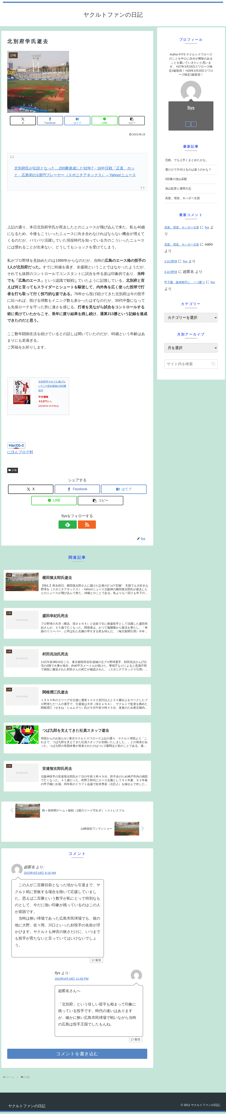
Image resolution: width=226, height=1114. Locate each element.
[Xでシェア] (30, 120)
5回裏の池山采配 (176, 179)
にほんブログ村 (20, 452)
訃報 (12, 470)
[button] (124, 120)
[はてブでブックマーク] (77, 120)
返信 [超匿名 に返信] (96, 962)
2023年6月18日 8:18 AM (40, 874)
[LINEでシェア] (101, 120)
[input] (191, 364)
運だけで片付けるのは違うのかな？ (188, 169)
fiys (190, 107)
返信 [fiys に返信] (135, 1041)
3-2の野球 (170, 261)
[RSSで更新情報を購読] (82, 524)
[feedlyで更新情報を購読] (72, 524)
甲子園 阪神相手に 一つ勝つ (184, 282)
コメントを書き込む (77, 1055)
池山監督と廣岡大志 (178, 188)
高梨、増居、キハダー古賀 (182, 198)
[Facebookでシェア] (54, 120)
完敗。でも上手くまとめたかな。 (186, 160)
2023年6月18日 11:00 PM (71, 980)
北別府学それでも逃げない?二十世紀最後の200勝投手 (52, 386)
